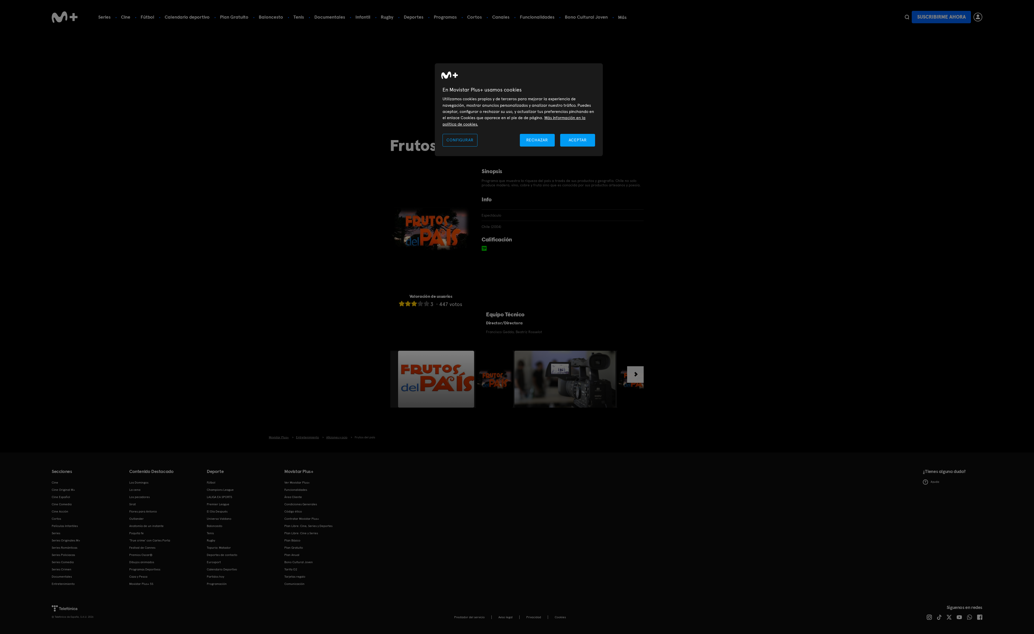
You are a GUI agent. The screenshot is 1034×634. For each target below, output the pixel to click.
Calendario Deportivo (222, 569)
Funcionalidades (537, 17)
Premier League (218, 504)
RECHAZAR (537, 140)
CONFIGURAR (459, 140)
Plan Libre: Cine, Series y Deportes (308, 526)
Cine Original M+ (63, 490)
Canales (501, 17)
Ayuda (931, 482)
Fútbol (147, 17)
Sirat (132, 504)
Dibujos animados (141, 562)
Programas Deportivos (144, 569)
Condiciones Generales (300, 504)
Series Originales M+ (66, 540)
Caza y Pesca (138, 576)
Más (622, 17)
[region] (519, 109)
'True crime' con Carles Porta (149, 540)
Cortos (474, 17)
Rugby (387, 17)
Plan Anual (291, 555)
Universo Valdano (219, 519)
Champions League (220, 490)
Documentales (329, 17)
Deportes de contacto (222, 555)
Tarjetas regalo (294, 576)
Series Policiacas (63, 555)
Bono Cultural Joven (586, 17)
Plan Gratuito (234, 17)
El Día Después (217, 511)
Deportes (413, 17)
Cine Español (61, 497)
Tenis (298, 17)
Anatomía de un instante (146, 526)
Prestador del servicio (469, 617)
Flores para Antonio (143, 511)
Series (104, 17)
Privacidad (533, 617)
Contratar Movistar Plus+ (301, 519)
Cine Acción (60, 511)
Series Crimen (61, 569)
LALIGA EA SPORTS (219, 497)
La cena (134, 490)
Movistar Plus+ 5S (141, 584)
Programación (217, 584)
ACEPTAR (578, 140)
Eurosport (214, 562)
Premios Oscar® (141, 555)
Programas (445, 17)
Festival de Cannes (142, 547)
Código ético (293, 511)
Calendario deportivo (187, 17)
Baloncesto (271, 17)
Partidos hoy (215, 576)
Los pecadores (139, 497)
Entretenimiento (63, 584)
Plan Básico (292, 540)
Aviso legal (505, 617)
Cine (125, 17)
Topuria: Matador (219, 547)
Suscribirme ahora (941, 17)
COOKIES (560, 617)
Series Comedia (63, 562)
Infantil (362, 17)
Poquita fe (136, 533)
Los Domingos (138, 482)
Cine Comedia (62, 504)
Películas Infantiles (65, 526)
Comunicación (294, 584)
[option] (436, 379)
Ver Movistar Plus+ (297, 482)
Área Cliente (293, 497)
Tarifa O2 (290, 569)
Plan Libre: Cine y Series (301, 533)
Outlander (136, 519)
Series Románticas (64, 547)
